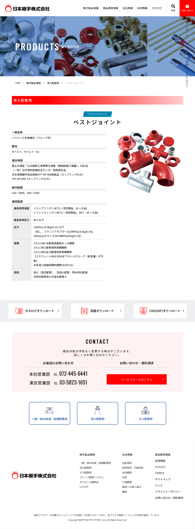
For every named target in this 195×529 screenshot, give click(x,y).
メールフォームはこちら (136, 379)
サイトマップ (162, 479)
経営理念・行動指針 (133, 467)
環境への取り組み (131, 487)
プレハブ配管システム (92, 477)
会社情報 (128, 8)
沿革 (124, 477)
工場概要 (127, 482)
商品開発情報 (110, 8)
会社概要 (127, 472)
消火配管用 (53, 83)
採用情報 (142, 8)
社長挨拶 (127, 463)
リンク (159, 485)
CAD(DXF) (186, 79)
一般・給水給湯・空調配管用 (95, 463)
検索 (173, 8)
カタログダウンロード (35, 311)
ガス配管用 (86, 472)
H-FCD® (84, 487)
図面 (186, 63)
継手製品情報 (91, 8)
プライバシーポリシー (168, 491)
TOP (17, 83)
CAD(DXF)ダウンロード (160, 310)
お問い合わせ (187, 8)
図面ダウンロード (97, 310)
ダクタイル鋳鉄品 (89, 482)
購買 (124, 491)
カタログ (157, 8)
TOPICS (159, 473)
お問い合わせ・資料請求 (169, 498)
